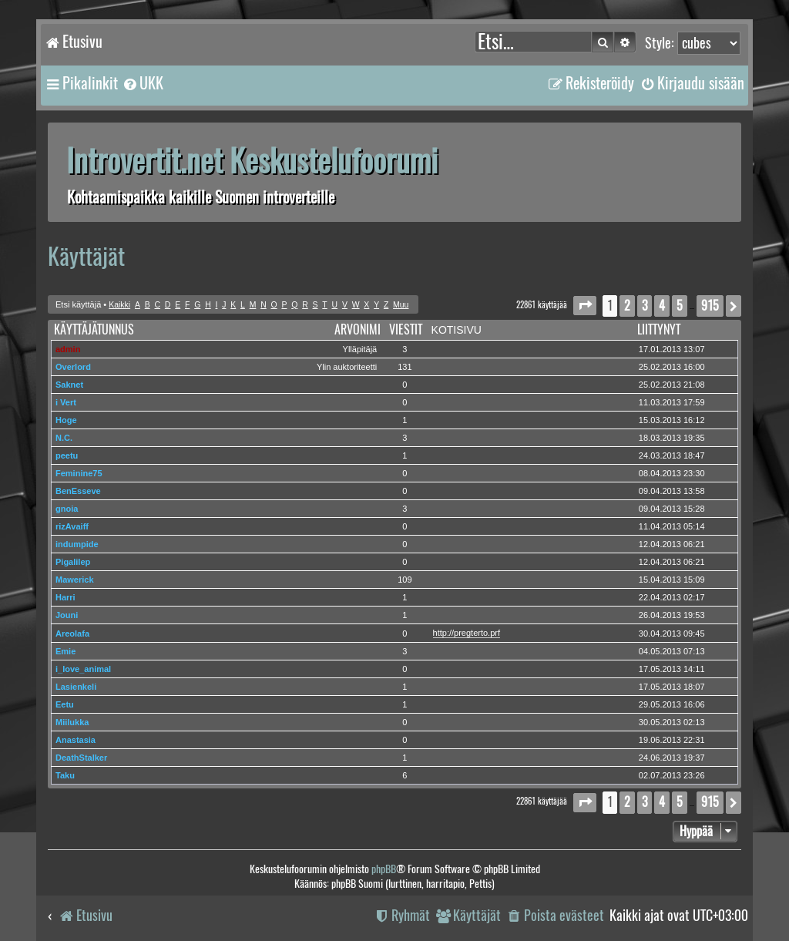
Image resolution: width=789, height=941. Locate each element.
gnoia (66, 508)
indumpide (77, 544)
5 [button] (680, 305)
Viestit (405, 329)
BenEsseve (78, 491)
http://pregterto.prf (466, 632)
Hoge (66, 420)
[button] (584, 305)
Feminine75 (78, 473)
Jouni (66, 615)
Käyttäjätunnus (94, 329)
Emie (65, 651)
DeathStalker (81, 757)
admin (67, 349)
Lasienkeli (75, 686)
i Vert (65, 402)
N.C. (63, 437)
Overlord (73, 366)
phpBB (383, 869)
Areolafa (72, 633)
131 (404, 366)
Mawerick (74, 579)
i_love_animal (83, 669)
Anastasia (75, 739)
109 (404, 579)
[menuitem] (142, 83)
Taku (65, 775)
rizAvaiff (72, 526)
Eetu (64, 704)
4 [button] (662, 305)
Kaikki (119, 305)
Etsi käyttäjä (78, 304)
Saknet (69, 384)
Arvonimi (357, 329)
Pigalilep (72, 561)
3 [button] (644, 305)
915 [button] (710, 305)
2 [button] (627, 305)
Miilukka (72, 722)
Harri (65, 597)
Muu (400, 305)
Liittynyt (658, 329)
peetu (66, 455)
